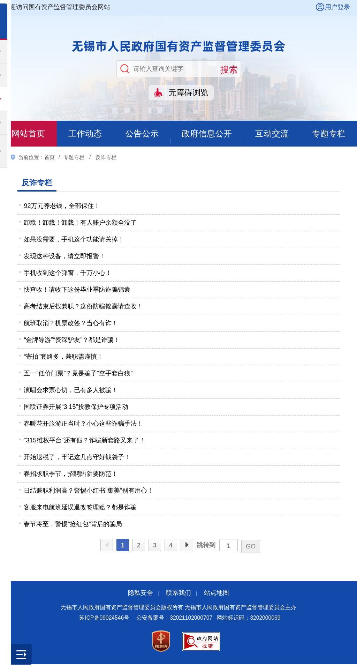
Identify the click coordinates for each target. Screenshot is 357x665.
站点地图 (216, 593)
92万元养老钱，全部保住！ (62, 206)
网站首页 (28, 134)
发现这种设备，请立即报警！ (64, 256)
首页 (49, 157)
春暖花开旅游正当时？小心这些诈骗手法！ (83, 423)
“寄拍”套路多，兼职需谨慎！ (63, 356)
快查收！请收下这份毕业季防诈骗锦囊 (77, 289)
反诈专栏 (106, 157)
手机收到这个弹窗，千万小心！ (68, 273)
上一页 (107, 545)
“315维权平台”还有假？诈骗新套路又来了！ (84, 440)
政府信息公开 (207, 134)
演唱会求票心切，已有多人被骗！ (71, 390)
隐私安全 (140, 593)
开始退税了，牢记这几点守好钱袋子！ (77, 457)
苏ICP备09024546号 (104, 618)
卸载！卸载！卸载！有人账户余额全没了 (80, 222)
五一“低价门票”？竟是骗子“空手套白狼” (78, 373)
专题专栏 (328, 134)
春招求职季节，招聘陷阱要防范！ (71, 474)
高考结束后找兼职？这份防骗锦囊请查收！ (83, 306)
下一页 (187, 545)
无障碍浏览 (188, 92)
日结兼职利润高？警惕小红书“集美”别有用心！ (88, 490)
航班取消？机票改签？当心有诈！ (71, 323)
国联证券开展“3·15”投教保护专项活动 (76, 407)
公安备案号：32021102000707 (174, 618)
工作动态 (84, 134)
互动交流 (272, 134)
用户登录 (337, 6)
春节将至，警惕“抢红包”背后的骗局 (73, 524)
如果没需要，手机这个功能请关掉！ (74, 239)
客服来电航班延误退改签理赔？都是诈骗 (80, 507)
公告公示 (141, 134)
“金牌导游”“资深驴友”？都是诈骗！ (72, 340)
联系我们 (178, 593)
